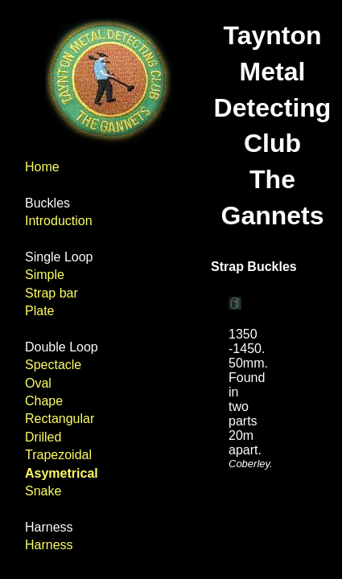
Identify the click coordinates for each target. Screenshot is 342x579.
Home (42, 167)
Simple (44, 274)
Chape (44, 401)
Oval (38, 383)
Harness (49, 545)
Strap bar (51, 293)
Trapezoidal (58, 455)
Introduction (59, 221)
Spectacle (53, 365)
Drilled (43, 437)
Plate (39, 311)
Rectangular (59, 418)
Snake (43, 491)
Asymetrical (61, 473)
